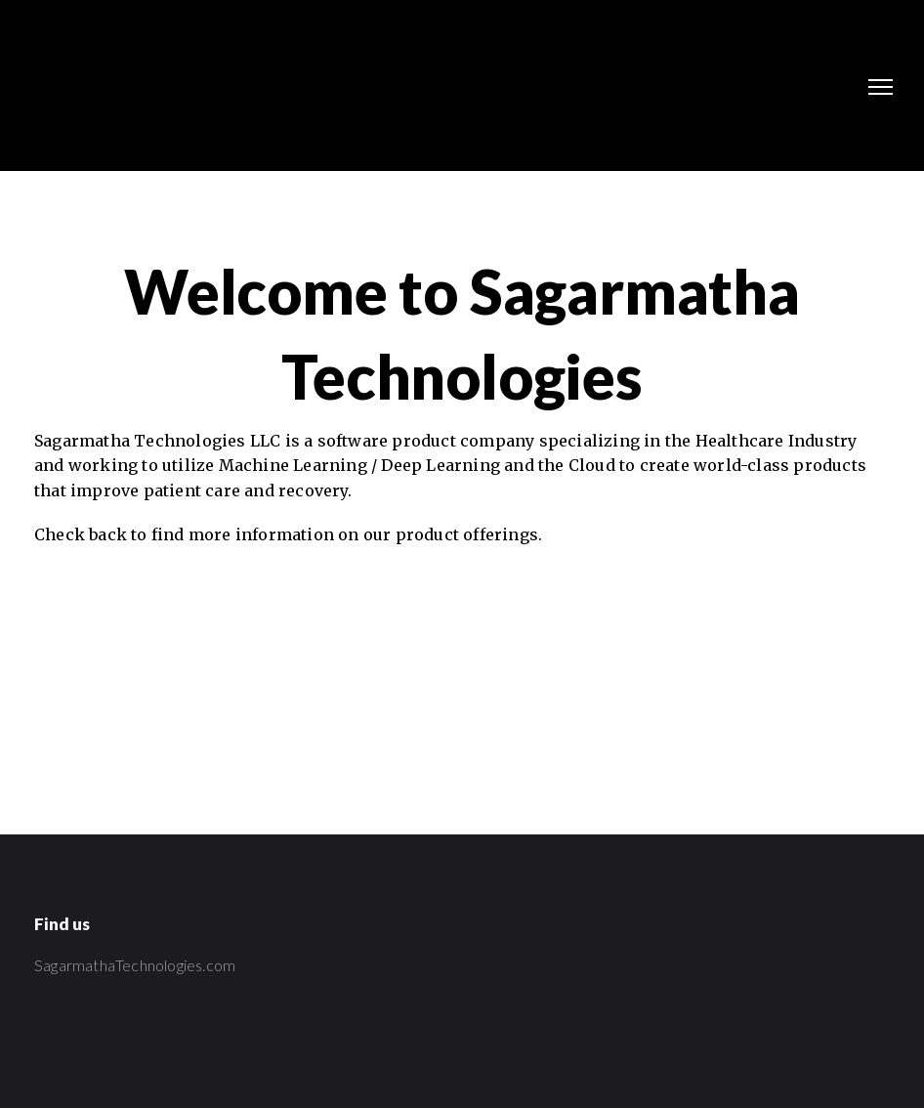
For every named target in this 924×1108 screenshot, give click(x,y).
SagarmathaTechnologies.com (134, 965)
